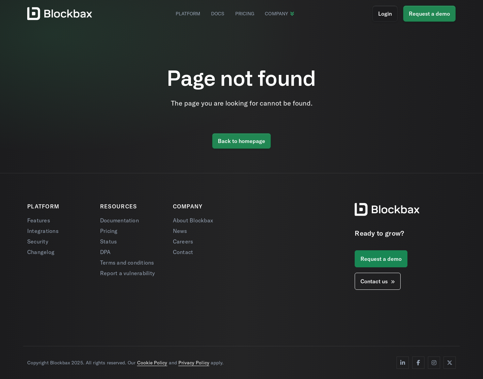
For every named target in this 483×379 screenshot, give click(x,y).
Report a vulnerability (127, 273)
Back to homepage (241, 141)
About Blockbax (193, 220)
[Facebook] (418, 363)
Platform (188, 14)
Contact (183, 252)
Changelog (40, 252)
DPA (105, 252)
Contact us (377, 281)
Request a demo (429, 13)
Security (37, 241)
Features (38, 220)
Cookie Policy (152, 363)
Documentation (119, 220)
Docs (217, 14)
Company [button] (279, 14)
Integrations (43, 230)
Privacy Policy (193, 363)
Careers (183, 241)
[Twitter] (450, 363)
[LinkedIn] (403, 363)
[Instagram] (434, 363)
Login (385, 13)
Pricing (245, 14)
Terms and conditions (127, 262)
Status (108, 241)
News (180, 230)
